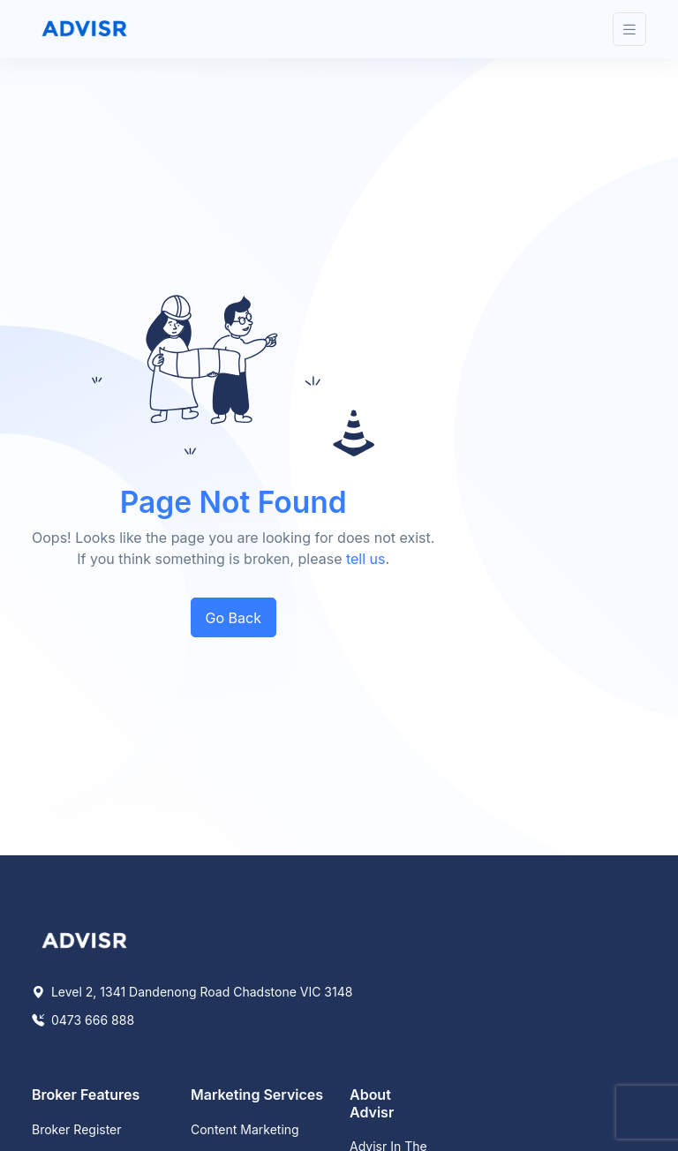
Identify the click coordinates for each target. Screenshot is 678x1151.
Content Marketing (245, 1129)
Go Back (233, 618)
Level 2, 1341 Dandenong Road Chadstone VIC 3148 (192, 991)
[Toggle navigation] (629, 29)
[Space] (85, 939)
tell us (366, 559)
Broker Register (77, 1129)
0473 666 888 (83, 1019)
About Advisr (372, 1103)
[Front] (85, 29)
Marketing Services (257, 1094)
